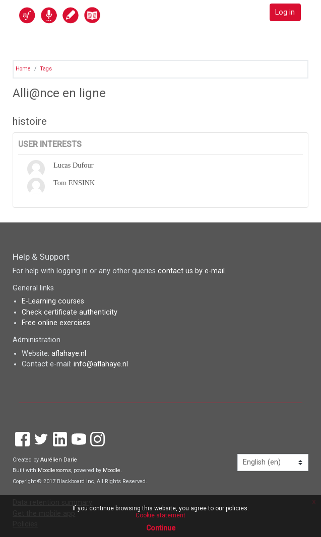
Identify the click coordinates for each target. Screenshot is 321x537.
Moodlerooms (54, 470)
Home (23, 68)
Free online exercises (56, 323)
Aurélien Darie (58, 459)
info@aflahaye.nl (101, 364)
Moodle (111, 470)
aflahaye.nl (68, 353)
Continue (160, 528)
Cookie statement (160, 515)
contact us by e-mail (191, 271)
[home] (82, 15)
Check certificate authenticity (69, 312)
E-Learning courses (53, 301)
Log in (285, 12)
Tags (46, 68)
